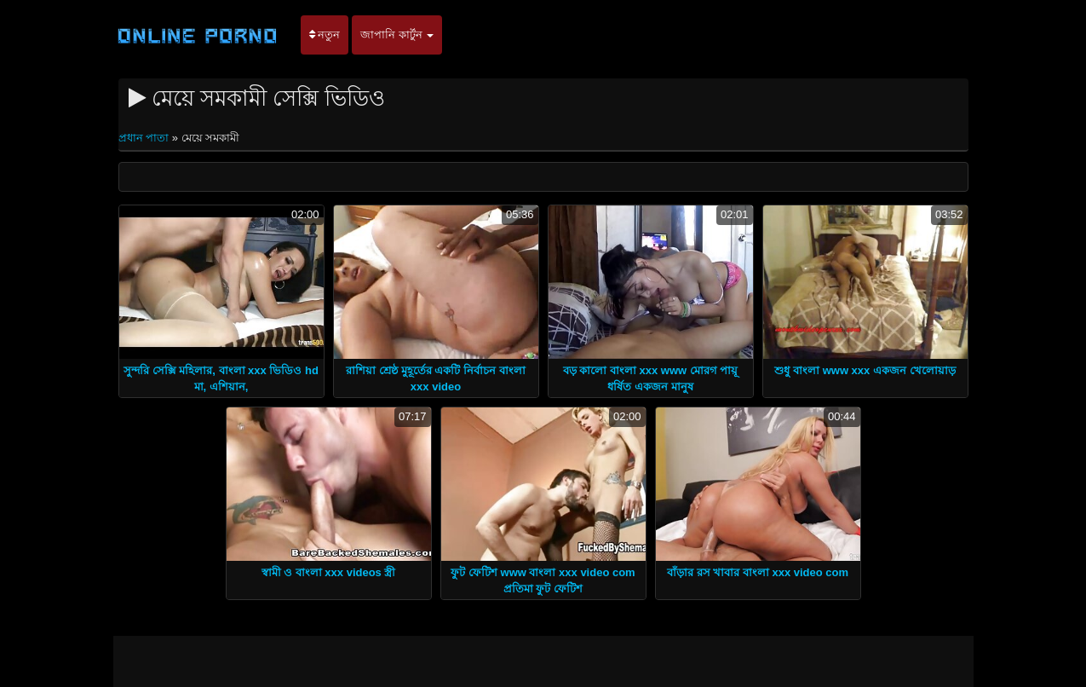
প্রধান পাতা (145, 137)
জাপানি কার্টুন (397, 34)
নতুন (325, 34)
